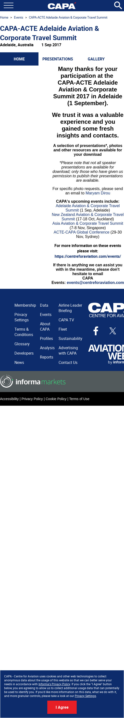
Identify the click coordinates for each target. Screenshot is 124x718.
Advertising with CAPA (68, 350)
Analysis (47, 347)
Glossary (22, 344)
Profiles (46, 338)
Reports (46, 357)
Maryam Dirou (98, 193)
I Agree (62, 707)
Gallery (96, 59)
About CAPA (45, 326)
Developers (24, 353)
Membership (25, 305)
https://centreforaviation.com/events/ (88, 256)
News (19, 362)
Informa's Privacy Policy (54, 684)
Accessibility (9, 399)
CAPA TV (66, 320)
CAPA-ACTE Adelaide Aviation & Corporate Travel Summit (68, 17)
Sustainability (70, 338)
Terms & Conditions (23, 331)
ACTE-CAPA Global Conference (81, 232)
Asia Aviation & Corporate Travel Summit (87, 223)
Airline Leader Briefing (70, 308)
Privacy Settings (85, 696)
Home (4, 17)
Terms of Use (79, 399)
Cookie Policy (56, 399)
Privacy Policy (32, 399)
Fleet (63, 329)
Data (44, 305)
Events (18, 17)
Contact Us (68, 362)
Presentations (57, 59)
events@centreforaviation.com (95, 282)
